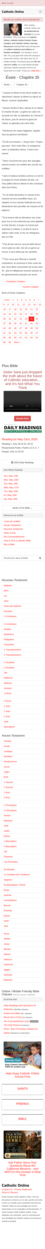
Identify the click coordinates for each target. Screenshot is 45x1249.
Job (5, 851)
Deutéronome (10, 761)
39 (15, 323)
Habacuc (8, 959)
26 (20, 314)
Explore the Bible (12, 1013)
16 (4, 309)
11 (18, 304)
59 (10, 337)
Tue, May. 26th (11, 483)
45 (10, 328)
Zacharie (8, 975)
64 (37, 337)
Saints (22, 1088)
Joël (6, 926)
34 (26, 319)
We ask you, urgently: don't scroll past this (21, 19)
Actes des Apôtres (12, 606)
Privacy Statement (23, 1189)
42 (31, 323)
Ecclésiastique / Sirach (14, 885)
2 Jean (7, 711)
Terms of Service (10, 1192)
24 (10, 314)
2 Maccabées (10, 846)
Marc (6, 590)
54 (20, 333)
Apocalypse (9, 727)
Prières (22, 1103)
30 (4, 319)
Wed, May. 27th (11, 487)
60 (15, 337)
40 (20, 323)
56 (31, 333)
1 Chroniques (10, 805)
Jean (6, 601)
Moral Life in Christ (13, 1017)
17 (10, 309)
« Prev (6, 300)
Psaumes (8, 856)
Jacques (8, 688)
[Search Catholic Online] (40, 558)
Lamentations (10, 900)
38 (10, 323)
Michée (7, 949)
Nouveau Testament (13, 529)
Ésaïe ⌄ (8, 84)
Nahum (7, 954)
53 (15, 333)
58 (4, 337)
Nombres (8, 756)
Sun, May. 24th (11, 476)
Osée (6, 921)
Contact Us (7, 1189)
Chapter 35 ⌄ (23, 84)
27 (26, 314)
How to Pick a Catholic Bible (17, 540)
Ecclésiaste (9, 869)
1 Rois (7, 792)
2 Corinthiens (10, 624)
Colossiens (9, 644)
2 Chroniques (10, 810)
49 (31, 328)
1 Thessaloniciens (12, 650)
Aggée (7, 970)
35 (31, 319)
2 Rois (7, 797)
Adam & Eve (10, 533)
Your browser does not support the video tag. (22, 401)
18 (15, 309)
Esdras (7, 815)
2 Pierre (7, 701)
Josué (6, 767)
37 (4, 323)
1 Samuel (8, 782)
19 (20, 309)
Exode (7, 746)
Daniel (7, 916)
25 (15, 314)
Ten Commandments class (16, 1021)
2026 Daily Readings (22, 462)
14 (34, 304)
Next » (17, 342)
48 (26, 328)
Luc (5, 596)
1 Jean (7, 706)
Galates (7, 629)
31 (10, 319)
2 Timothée (9, 668)
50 (37, 328)
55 (26, 333)
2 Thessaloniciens (12, 655)
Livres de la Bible (12, 521)
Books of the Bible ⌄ (22, 508)
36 (37, 319)
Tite (5, 673)
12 (23, 304)
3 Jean (7, 716)
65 (4, 342)
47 (20, 328)
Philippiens (9, 639)
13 (29, 304)
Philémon (8, 678)
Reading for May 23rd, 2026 (20, 439)
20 (26, 309)
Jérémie (7, 895)
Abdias (7, 939)
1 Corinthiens (10, 616)
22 (37, 309)
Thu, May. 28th (11, 491)
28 (31, 314)
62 (26, 337)
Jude (6, 721)
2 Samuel (8, 787)
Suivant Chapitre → (32, 287)
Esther (7, 836)
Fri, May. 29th (10, 495)
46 (15, 328)
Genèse (7, 741)
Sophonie (8, 964)
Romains (8, 611)
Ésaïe (6, 890)
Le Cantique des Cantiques (17, 874)
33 (20, 319)
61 (20, 337)
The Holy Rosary (12, 1025)
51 (4, 333)
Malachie (8, 980)
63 (31, 337)
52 (10, 333)
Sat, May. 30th (11, 499)
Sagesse (8, 880)
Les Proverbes (11, 862)
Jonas (6, 944)
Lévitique (8, 751)
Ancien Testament (12, 525)
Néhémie (8, 821)
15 (40, 304)
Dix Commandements (14, 537)
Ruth (6, 777)
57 (37, 333)
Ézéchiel (8, 910)
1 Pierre (7, 693)
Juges (6, 772)
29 (37, 314)
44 (4, 328)
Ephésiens (9, 634)
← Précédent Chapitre (14, 281)
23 (4, 314)
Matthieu (8, 585)
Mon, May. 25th (11, 480)
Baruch (7, 905)
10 (13, 304)
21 (31, 309)
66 (10, 342)
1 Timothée (9, 662)
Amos (6, 934)
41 (26, 323)
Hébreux (8, 683)
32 (15, 319)
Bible (22, 1118)
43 (37, 323)
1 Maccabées (10, 841)
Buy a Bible (9, 544)
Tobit (6, 826)
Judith (6, 831)
